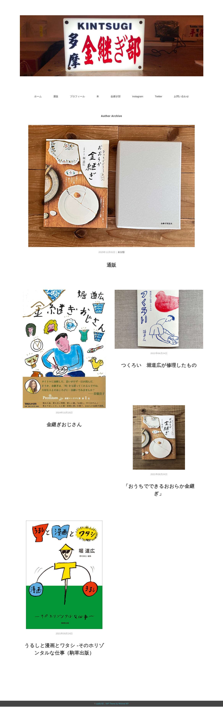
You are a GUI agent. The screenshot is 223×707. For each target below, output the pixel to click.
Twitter (158, 96)
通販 (55, 96)
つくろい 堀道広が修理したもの (159, 365)
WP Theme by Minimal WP (117, 703)
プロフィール (77, 96)
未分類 (121, 252)
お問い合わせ (181, 96)
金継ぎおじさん (64, 424)
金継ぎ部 (116, 96)
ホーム (38, 96)
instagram (137, 96)
